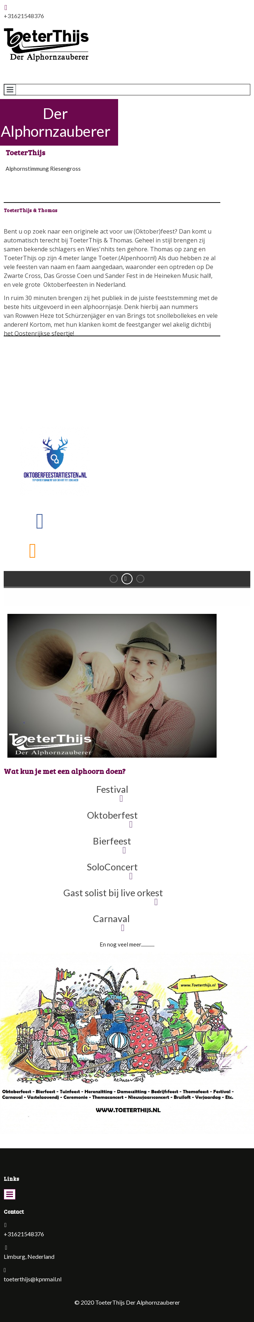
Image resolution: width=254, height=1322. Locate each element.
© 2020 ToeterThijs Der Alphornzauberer (127, 1302)
